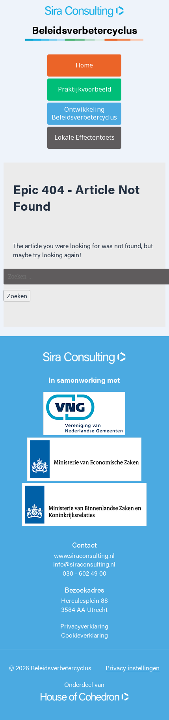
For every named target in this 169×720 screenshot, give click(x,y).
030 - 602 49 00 (84, 573)
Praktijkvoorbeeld (84, 89)
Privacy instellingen (133, 667)
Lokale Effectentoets (84, 137)
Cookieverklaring (84, 635)
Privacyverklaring (84, 625)
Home (84, 65)
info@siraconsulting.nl (84, 564)
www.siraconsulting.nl (84, 555)
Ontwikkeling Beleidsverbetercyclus (84, 113)
